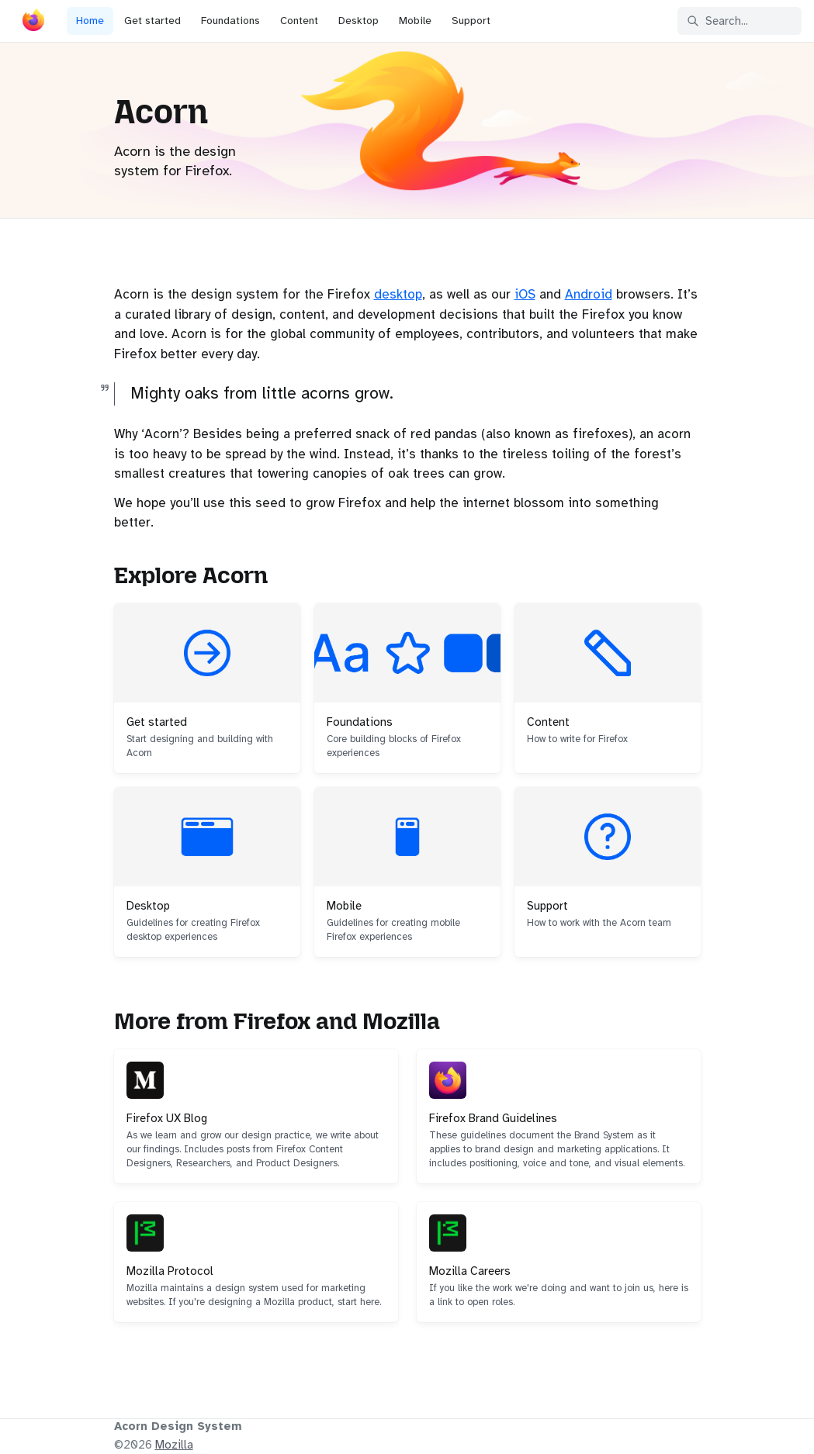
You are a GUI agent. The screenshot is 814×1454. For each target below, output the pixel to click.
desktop (398, 294)
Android (588, 294)
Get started (152, 20)
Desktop (358, 20)
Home (90, 20)
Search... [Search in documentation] (717, 21)
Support (471, 20)
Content (299, 20)
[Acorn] (33, 23)
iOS (524, 294)
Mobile (415, 20)
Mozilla (174, 1445)
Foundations (230, 20)
